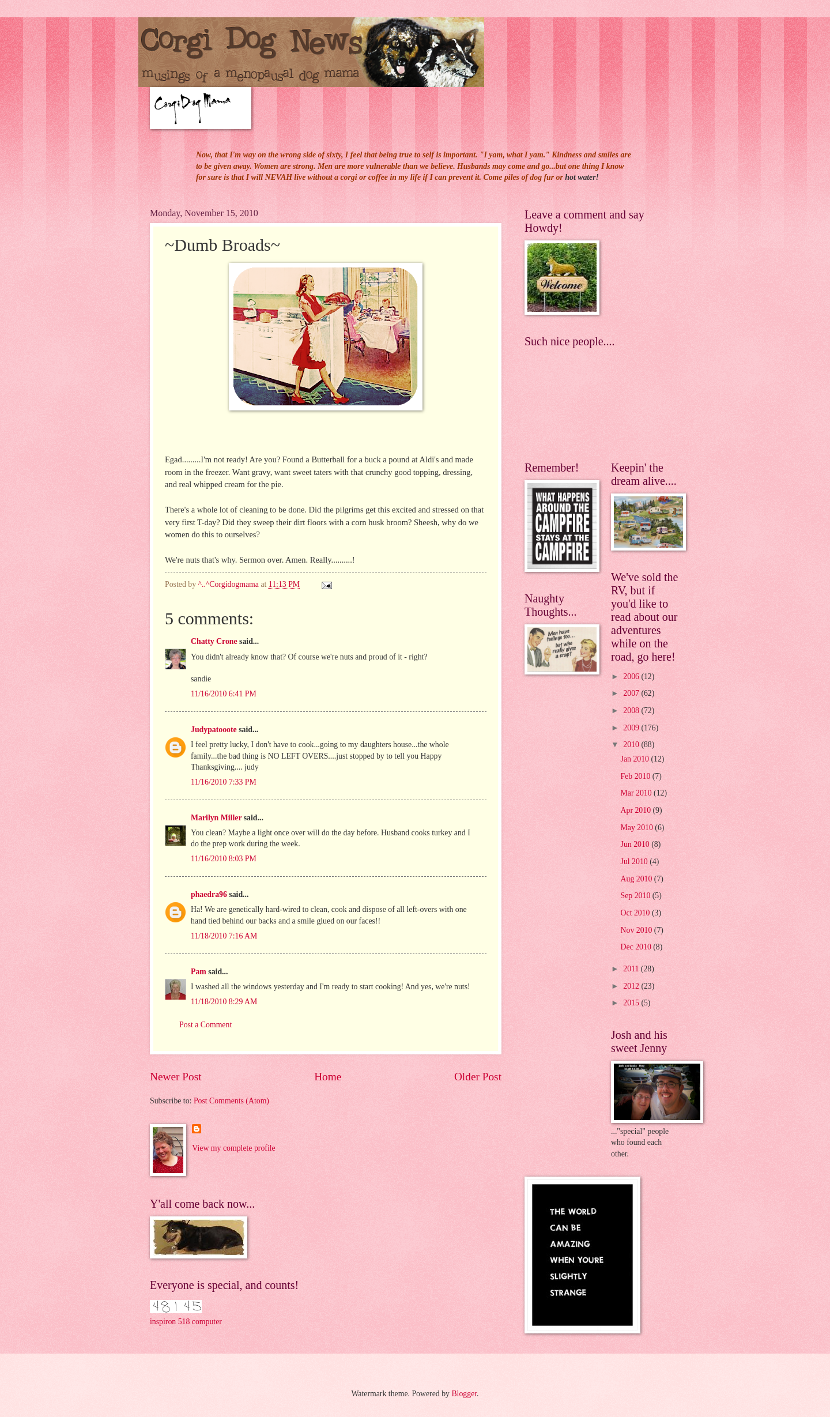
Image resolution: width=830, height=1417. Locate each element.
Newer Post (176, 1077)
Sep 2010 (636, 895)
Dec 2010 (637, 947)
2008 (632, 710)
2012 (632, 986)
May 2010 (638, 827)
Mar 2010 (637, 793)
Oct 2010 (636, 913)
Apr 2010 (637, 810)
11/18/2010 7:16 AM (224, 936)
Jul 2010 (635, 861)
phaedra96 (209, 894)
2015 (632, 1002)
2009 (632, 727)
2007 (632, 693)
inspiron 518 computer (186, 1321)
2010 (632, 744)
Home (327, 1077)
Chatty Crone (214, 641)
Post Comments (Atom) (231, 1100)
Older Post (477, 1077)
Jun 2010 (636, 844)
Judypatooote (214, 729)
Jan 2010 (636, 759)
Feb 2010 (636, 776)
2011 (632, 968)
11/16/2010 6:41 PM (223, 693)
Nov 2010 (637, 930)
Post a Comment (205, 1024)
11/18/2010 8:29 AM (224, 1001)
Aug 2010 (637, 879)
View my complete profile (233, 1148)
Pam (198, 971)
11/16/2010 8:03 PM (223, 858)
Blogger (464, 1393)
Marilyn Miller (216, 817)
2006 (632, 676)
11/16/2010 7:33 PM (223, 782)
